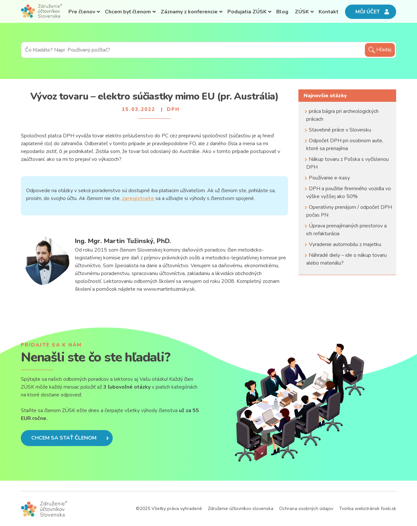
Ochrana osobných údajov (306, 508)
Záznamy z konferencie (189, 11)
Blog (282, 11)
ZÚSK (302, 11)
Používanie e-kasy (329, 177)
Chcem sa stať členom (70, 437)
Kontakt (328, 11)
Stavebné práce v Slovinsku (340, 129)
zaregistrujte (138, 198)
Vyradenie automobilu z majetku (345, 244)
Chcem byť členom (128, 11)
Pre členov (81, 11)
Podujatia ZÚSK (246, 11)
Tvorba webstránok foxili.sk (367, 508)
